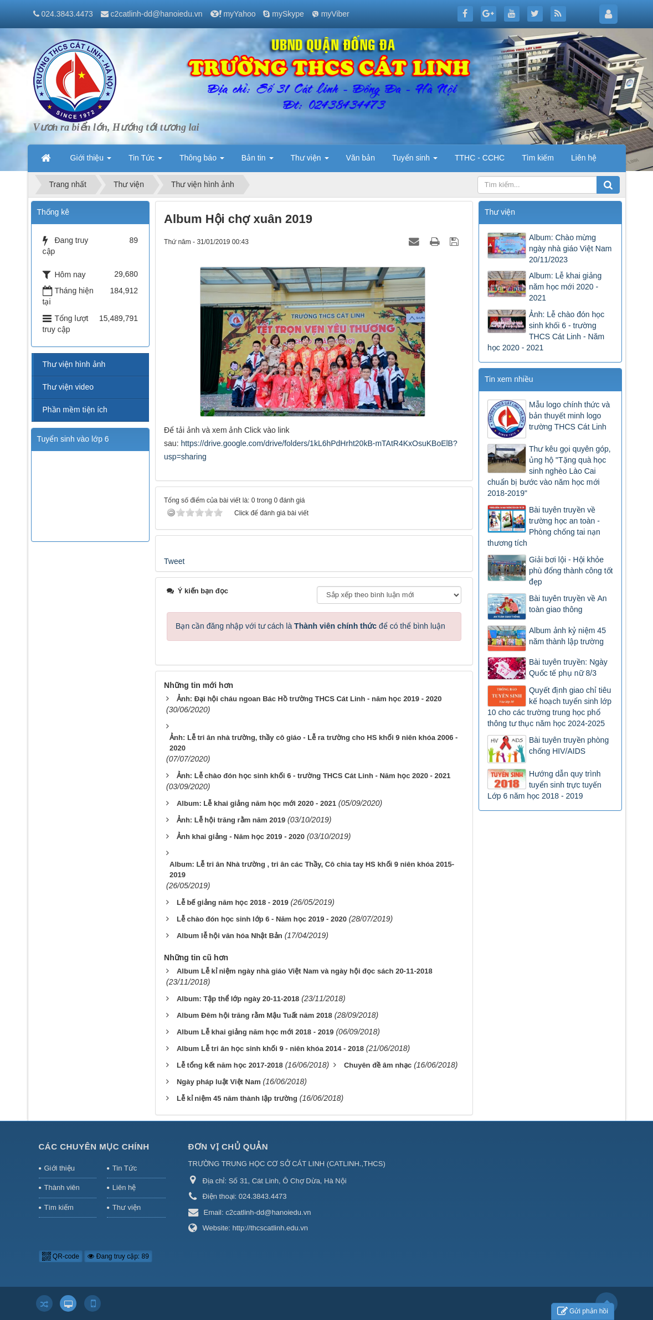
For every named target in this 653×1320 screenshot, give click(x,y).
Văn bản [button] (360, 157)
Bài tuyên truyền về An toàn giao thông (568, 604)
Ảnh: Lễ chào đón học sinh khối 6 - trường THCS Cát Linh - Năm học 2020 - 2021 (545, 331)
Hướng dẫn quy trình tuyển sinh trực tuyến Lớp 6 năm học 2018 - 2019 (544, 784)
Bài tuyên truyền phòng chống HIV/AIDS (569, 745)
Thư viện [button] (310, 161)
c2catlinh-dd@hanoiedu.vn (157, 13)
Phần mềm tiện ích (75, 409)
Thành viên (62, 1187)
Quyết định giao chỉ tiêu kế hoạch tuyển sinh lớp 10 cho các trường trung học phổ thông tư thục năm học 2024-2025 (549, 707)
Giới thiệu (59, 1168)
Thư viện (126, 1207)
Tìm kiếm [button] (538, 157)
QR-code (60, 1256)
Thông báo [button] (201, 161)
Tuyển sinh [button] (415, 161)
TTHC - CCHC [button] (480, 157)
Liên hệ (124, 1187)
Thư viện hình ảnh (74, 364)
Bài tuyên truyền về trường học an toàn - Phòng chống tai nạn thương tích (543, 526)
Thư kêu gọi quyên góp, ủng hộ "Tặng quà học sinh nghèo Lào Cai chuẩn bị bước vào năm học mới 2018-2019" (549, 471)
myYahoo (239, 13)
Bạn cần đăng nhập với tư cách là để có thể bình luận (310, 626)
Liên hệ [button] (584, 157)
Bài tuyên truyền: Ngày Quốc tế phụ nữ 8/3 (568, 667)
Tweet (174, 561)
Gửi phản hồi (582, 1311)
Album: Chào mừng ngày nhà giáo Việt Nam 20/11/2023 (570, 248)
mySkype (288, 13)
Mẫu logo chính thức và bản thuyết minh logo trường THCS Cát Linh (569, 415)
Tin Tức (124, 1168)
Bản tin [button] (257, 161)
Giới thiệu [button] (90, 161)
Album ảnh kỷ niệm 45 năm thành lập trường (567, 636)
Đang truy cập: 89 (118, 1256)
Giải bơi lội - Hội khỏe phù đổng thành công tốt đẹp (571, 570)
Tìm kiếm (59, 1207)
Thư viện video (68, 386)
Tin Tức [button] (145, 161)
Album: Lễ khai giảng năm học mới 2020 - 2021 (565, 286)
